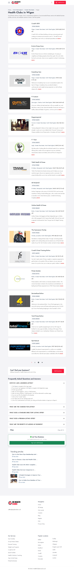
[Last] (42, 377)
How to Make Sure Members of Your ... (30, 495)
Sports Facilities (11, 567)
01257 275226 (35, 247)
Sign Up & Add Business (37, 457)
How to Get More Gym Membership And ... (24, 469)
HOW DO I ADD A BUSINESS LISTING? (21, 397)
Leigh (33, 160)
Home (39, 519)
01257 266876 (35, 358)
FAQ (39, 535)
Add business (58, 385)
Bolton (33, 225)
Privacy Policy (41, 538)
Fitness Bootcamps (12, 575)
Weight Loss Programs (13, 561)
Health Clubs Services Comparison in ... (23, 484)
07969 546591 (35, 134)
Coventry (40, 570)
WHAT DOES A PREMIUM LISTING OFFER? (22, 433)
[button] (63, 444)
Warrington (34, 117)
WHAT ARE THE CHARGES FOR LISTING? (22, 421)
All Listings (40, 522)
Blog (39, 530)
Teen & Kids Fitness (12, 572)
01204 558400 (35, 333)
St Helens (34, 182)
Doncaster (40, 573)
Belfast (39, 554)
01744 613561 (35, 200)
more (59, 38)
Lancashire (38, 250)
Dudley (54, 553)
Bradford (40, 562)
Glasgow (55, 558)
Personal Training (12, 559)
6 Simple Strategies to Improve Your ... (30, 489)
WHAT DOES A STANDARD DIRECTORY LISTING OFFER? (27, 427)
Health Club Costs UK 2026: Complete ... (24, 479)
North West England (50, 29)
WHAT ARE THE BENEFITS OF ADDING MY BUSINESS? (26, 439)
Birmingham (41, 557)
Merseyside (39, 182)
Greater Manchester (40, 29)
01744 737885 (35, 179)
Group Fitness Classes (13, 556)
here (16, 401)
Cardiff (39, 568)
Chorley (33, 250)
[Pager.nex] (38, 377)
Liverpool (55, 569)
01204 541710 (35, 288)
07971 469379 (35, 267)
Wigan (33, 29)
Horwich (34, 137)
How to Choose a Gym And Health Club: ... (24, 474)
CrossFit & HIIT (11, 564)
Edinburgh (55, 556)
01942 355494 (35, 26)
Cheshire (40, 117)
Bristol (39, 565)
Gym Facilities (11, 553)
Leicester (55, 567)
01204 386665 (35, 222)
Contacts (40, 527)
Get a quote (41, 524)
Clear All (60, 444)
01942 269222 (36, 114)
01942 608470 (35, 157)
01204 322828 (35, 310)
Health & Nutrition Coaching (15, 570)
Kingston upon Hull (57, 561)
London (54, 572)
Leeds (54, 564)
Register (40, 533)
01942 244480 (36, 89)
